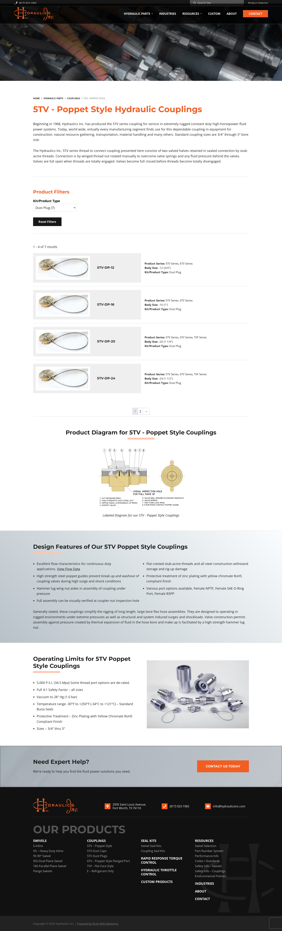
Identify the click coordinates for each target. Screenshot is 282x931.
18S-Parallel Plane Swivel (49, 866)
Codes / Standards (207, 861)
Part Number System (209, 851)
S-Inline (38, 846)
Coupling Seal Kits (153, 851)
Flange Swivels (42, 871)
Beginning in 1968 (46, 124)
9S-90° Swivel (42, 856)
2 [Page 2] (140, 411)
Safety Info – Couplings (210, 871)
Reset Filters (47, 222)
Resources (204, 841)
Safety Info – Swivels (208, 866)
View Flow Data (68, 569)
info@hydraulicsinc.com (229, 806)
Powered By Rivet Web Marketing (97, 923)
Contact (202, 899)
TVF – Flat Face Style (100, 866)
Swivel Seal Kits (151, 846)
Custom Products (157, 882)
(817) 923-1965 (25, 3)
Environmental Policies (210, 876)
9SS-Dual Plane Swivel (47, 861)
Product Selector (258, 3)
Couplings (96, 841)
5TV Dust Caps (97, 851)
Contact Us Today (223, 766)
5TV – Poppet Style (99, 846)
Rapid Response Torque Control (161, 860)
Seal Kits (148, 841)
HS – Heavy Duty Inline (48, 851)
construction (42, 134)
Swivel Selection (205, 846)
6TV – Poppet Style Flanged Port (108, 861)
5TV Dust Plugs (97, 856)
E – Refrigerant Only (100, 871)
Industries (204, 884)
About (200, 891)
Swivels (40, 841)
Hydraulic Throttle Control (159, 872)
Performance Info (207, 856)
